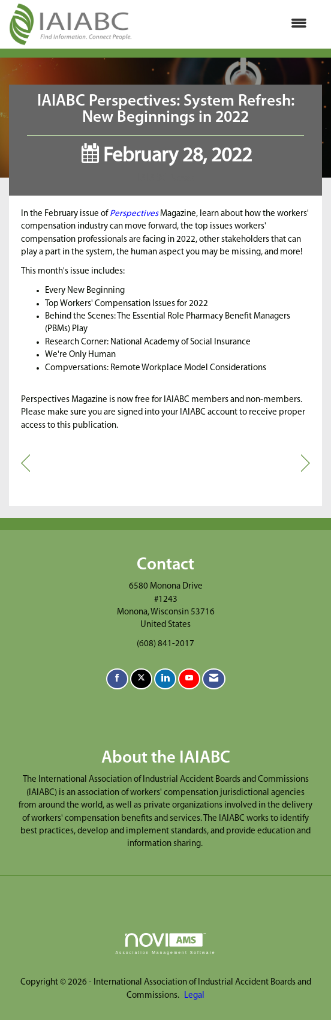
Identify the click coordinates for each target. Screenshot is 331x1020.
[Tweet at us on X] (141, 678)
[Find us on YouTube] (189, 678)
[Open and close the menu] (225, 24)
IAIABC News (165, 178)
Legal (194, 995)
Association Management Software (165, 944)
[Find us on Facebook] (117, 678)
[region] (305, 464)
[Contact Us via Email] (213, 678)
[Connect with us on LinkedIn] (165, 678)
